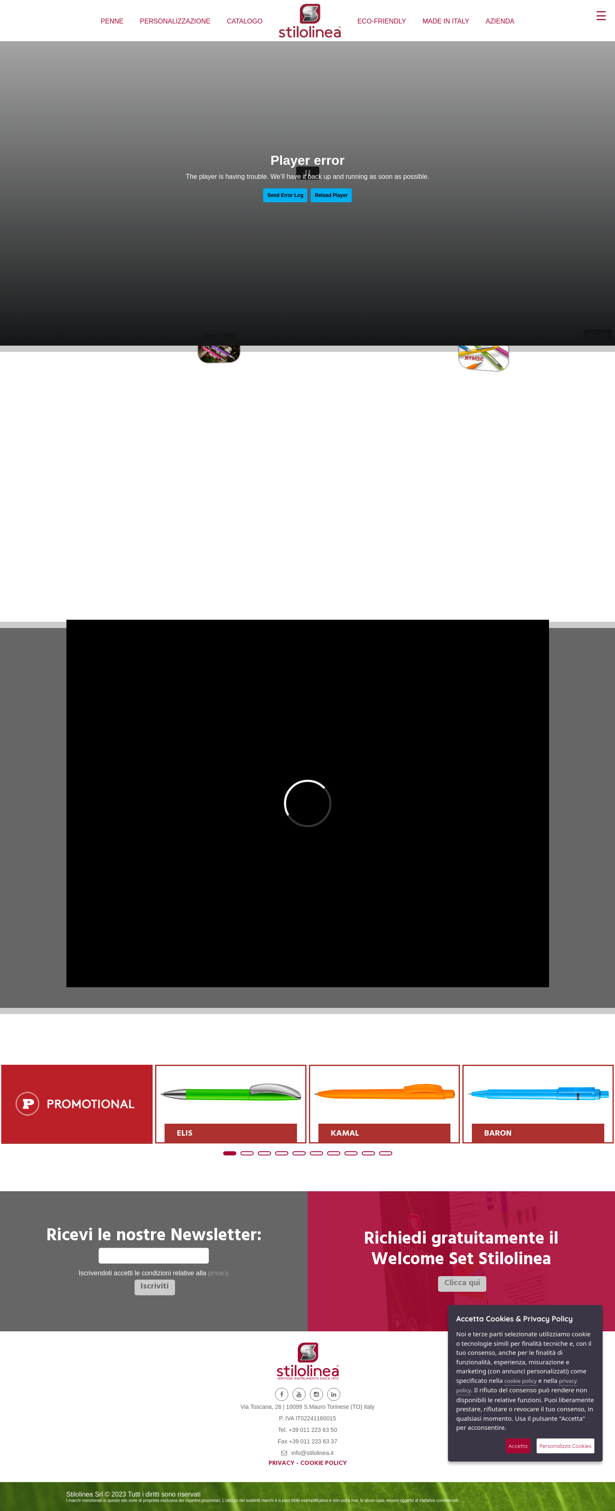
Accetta (518, 1446)
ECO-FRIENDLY (381, 21)
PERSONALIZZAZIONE (175, 21)
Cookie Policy (323, 1463)
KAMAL (345, 1134)
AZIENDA (500, 21)
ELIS (185, 1134)
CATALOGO (245, 21)
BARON (497, 1134)
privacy (218, 1273)
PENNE (112, 21)
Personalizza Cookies (565, 1446)
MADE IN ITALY (445, 21)
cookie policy (520, 1380)
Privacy (282, 1463)
